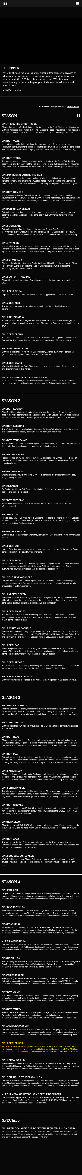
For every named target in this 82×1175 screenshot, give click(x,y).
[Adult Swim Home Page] (9, 3)
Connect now (73, 106)
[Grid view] (78, 115)
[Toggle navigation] (77, 3)
